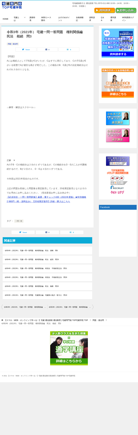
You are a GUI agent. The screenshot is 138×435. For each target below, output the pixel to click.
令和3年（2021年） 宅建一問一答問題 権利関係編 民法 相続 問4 (71, 307)
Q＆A (102, 18)
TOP (46, 320)
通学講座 (113, 18)
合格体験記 (80, 18)
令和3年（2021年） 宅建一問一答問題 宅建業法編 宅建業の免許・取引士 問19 (36, 295)
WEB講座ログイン (128, 18)
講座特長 (32, 18)
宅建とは (16, 18)
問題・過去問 (13, 44)
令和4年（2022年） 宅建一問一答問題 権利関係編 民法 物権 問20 (32, 286)
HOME (5, 19)
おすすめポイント (64, 18)
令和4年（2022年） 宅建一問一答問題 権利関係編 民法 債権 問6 (31, 251)
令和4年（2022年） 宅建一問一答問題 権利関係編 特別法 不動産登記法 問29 (36, 277)
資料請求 (92, 18)
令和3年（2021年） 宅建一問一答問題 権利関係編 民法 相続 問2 (25, 307)
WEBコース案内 (46, 18)
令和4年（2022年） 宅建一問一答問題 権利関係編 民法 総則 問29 (32, 259)
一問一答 (18, 221)
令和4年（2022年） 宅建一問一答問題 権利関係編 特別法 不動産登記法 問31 (36, 268)
